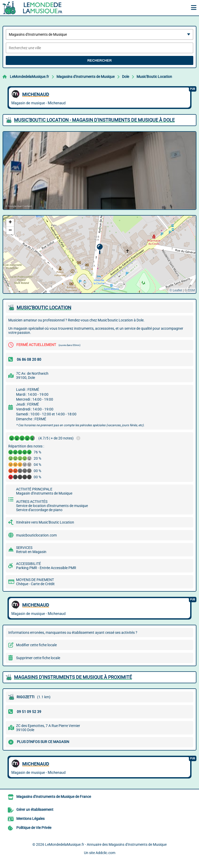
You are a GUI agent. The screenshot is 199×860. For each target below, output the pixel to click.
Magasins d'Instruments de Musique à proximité (73, 677)
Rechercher (99, 60)
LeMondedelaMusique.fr (29, 77)
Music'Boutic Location (154, 77)
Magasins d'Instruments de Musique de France (53, 797)
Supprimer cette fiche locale (38, 658)
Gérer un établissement (34, 809)
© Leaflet (175, 290)
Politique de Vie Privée (33, 828)
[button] (99, 249)
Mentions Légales (30, 819)
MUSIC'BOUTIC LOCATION (44, 307)
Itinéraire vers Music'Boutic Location (45, 522)
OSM (191, 290)
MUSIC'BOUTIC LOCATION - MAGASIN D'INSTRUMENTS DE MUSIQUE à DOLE (94, 120)
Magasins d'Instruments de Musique (85, 77)
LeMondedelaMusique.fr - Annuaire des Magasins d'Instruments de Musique (106, 844)
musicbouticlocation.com (36, 535)
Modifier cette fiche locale (36, 645)
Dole (125, 77)
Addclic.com (105, 853)
